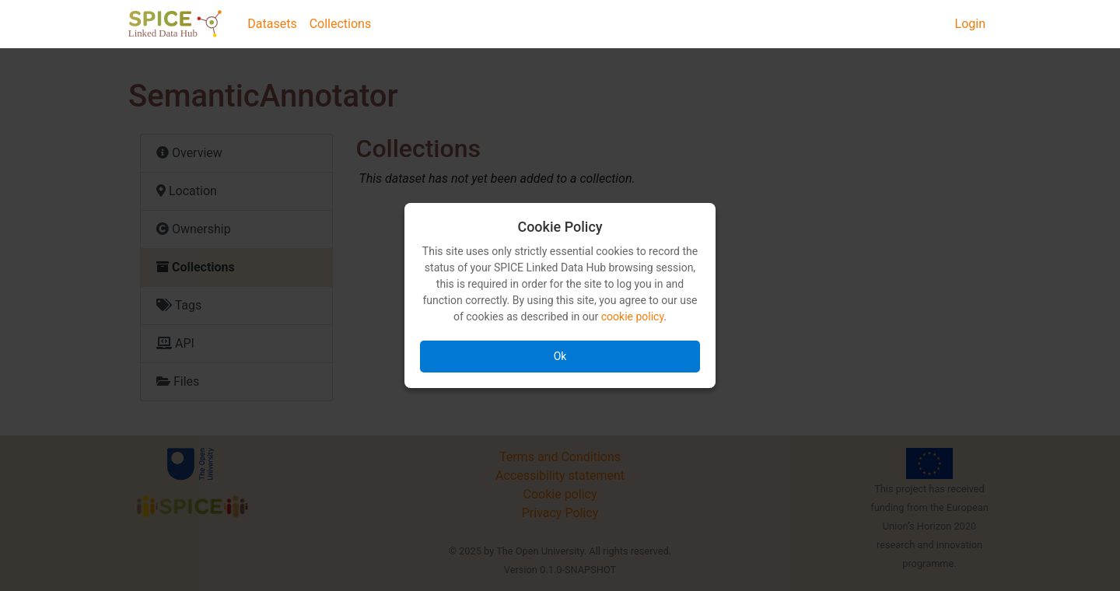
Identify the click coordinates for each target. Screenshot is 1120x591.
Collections (341, 23)
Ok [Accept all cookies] (560, 356)
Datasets (271, 23)
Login (970, 23)
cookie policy (632, 316)
